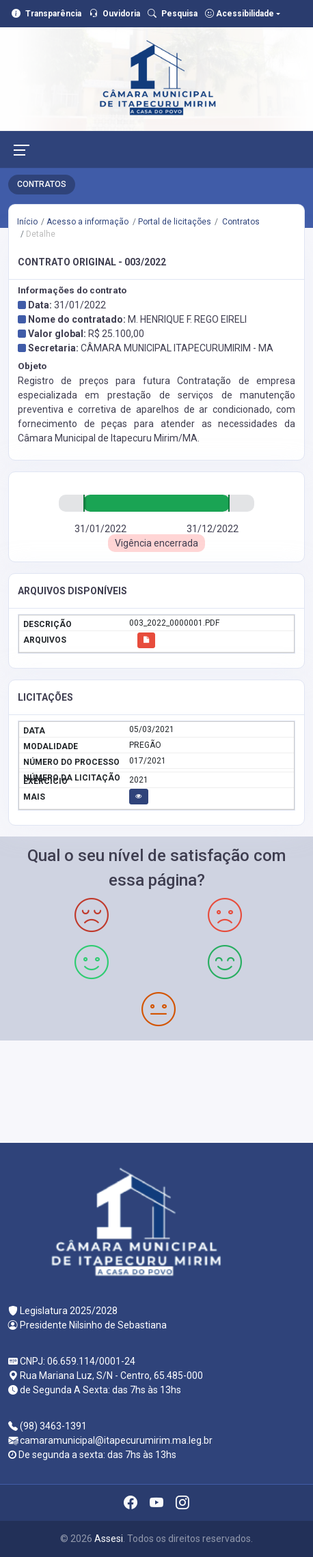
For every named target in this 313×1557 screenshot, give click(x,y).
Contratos (240, 222)
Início (27, 222)
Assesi (108, 1538)
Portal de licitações (174, 222)
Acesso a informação (87, 222)
